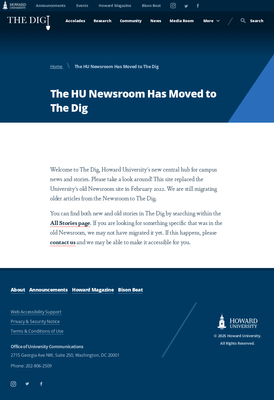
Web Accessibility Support (36, 312)
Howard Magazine (115, 5)
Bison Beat (151, 5)
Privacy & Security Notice (35, 321)
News (155, 20)
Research (102, 20)
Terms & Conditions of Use (37, 331)
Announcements (51, 5)
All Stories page (70, 223)
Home (56, 66)
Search (252, 20)
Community (131, 20)
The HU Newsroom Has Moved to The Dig (117, 66)
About (18, 289)
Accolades (75, 20)
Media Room (181, 20)
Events (82, 5)
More (211, 20)
